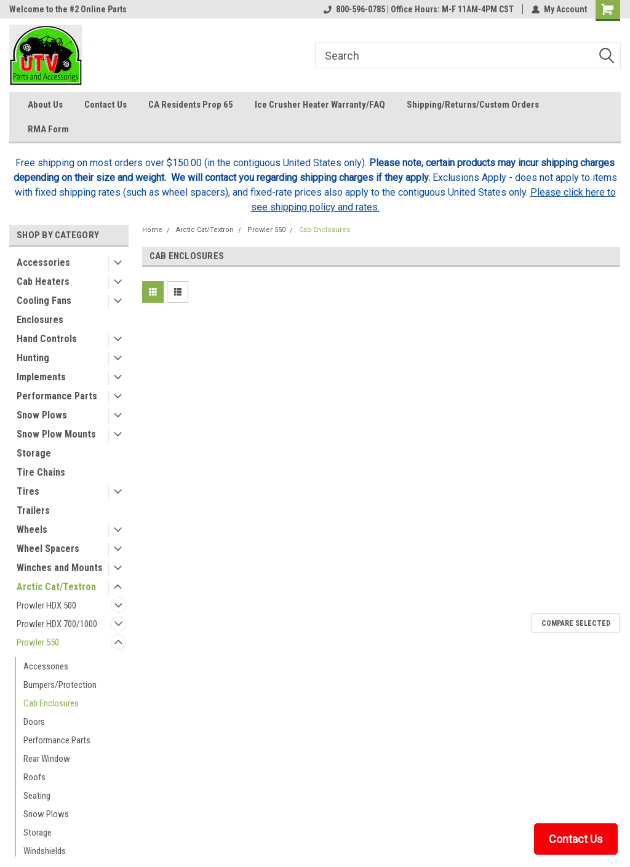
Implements (41, 377)
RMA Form (48, 129)
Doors (34, 721)
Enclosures (40, 320)
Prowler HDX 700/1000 (57, 623)
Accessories (43, 262)
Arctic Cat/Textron (56, 587)
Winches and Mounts (60, 567)
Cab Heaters (43, 281)
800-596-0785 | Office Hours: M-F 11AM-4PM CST (419, 9)
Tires (28, 491)
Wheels (32, 529)
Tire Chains (41, 472)
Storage (34, 453)
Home (152, 230)
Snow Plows (42, 415)
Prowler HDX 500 (46, 605)
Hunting (33, 358)
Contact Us (105, 104)
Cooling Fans (44, 300)
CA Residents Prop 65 (190, 104)
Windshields (44, 851)
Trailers (33, 510)
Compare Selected (575, 623)
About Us (45, 104)
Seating (36, 795)
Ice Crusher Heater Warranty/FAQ (320, 104)
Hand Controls (47, 339)
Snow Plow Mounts (56, 434)
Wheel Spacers (48, 548)
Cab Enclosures (51, 703)
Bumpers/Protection (60, 684)
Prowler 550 (38, 642)
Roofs (34, 777)
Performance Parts (57, 396)
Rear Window (46, 758)
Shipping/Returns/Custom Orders (473, 104)
